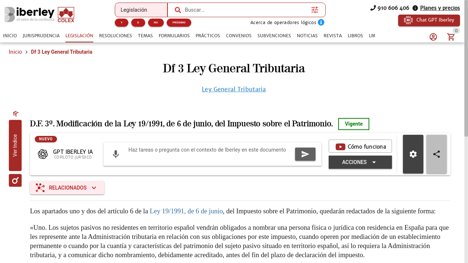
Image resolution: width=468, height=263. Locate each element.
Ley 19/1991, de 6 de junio (186, 211)
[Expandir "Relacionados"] (67, 187)
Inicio (15, 52)
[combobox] (246, 9)
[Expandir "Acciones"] (360, 162)
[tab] (10, 35)
